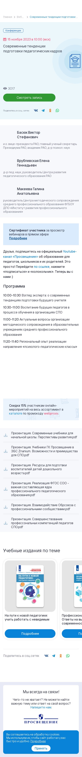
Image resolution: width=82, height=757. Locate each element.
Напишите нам (40, 707)
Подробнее (18, 238)
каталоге (15, 413)
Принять (41, 748)
